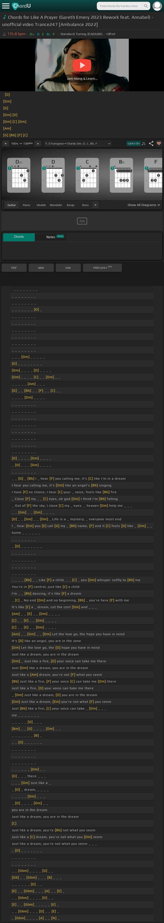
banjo (70, 205)
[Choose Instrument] (95, 205)
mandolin (56, 205)
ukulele (41, 205)
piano (26, 205)
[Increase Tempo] (38, 143)
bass (85, 205)
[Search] (145, 6)
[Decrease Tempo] (5, 143)
